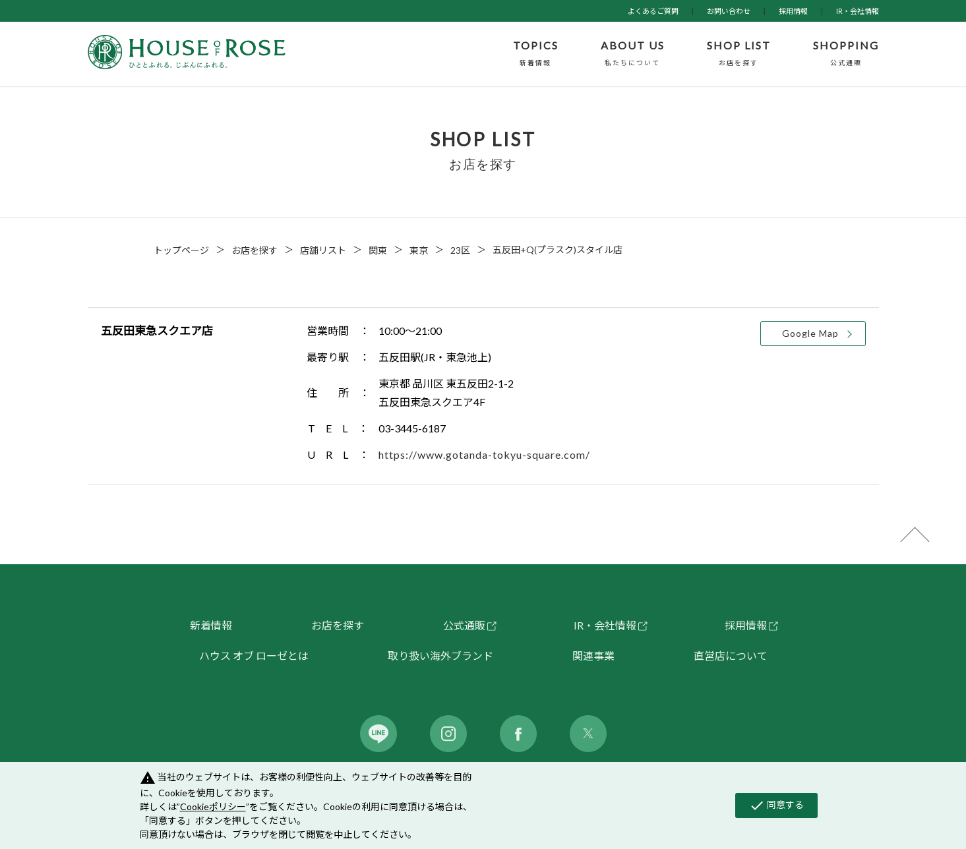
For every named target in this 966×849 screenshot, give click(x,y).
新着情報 (211, 625)
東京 (418, 250)
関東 (378, 250)
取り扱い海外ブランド (440, 655)
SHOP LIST (739, 54)
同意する (776, 805)
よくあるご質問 (653, 11)
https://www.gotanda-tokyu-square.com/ (484, 454)
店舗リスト (323, 250)
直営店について (731, 655)
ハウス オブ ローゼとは (254, 655)
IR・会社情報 (857, 11)
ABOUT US (633, 54)
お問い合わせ (728, 11)
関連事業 (593, 655)
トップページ (181, 250)
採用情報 (793, 11)
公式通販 (464, 625)
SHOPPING (846, 54)
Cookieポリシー (213, 806)
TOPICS (535, 54)
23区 (460, 250)
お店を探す (254, 250)
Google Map (810, 333)
